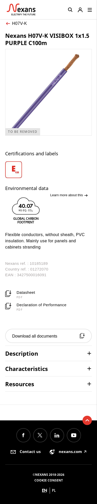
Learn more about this (69, 195)
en (44, 490)
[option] (19, 169)
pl (54, 490)
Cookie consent (48, 480)
